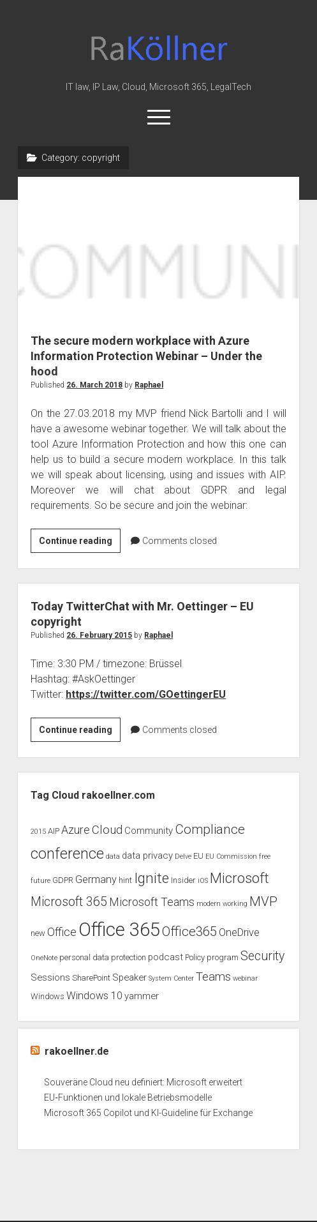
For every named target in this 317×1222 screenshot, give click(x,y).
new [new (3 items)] (38, 933)
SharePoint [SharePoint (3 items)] (91, 978)
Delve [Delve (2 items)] (183, 856)
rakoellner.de (77, 1051)
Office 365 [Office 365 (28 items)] (119, 929)
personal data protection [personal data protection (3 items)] (102, 957)
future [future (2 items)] (40, 881)
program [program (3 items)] (223, 957)
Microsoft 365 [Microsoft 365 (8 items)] (69, 901)
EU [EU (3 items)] (198, 856)
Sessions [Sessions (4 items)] (50, 977)
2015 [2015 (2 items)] (38, 831)
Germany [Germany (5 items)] (96, 879)
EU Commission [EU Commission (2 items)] (231, 856)
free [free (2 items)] (264, 856)
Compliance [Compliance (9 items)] (210, 829)
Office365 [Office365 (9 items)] (189, 931)
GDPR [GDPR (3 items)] (62, 880)
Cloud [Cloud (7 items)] (107, 830)
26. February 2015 (99, 635)
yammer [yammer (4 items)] (141, 996)
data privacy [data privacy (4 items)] (147, 855)
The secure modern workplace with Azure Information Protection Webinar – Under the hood (159, 247)
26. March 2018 (94, 385)
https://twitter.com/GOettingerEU (146, 694)
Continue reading (80, 542)
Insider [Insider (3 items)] (183, 880)
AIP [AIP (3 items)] (53, 831)
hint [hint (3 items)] (125, 880)
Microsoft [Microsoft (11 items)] (239, 878)
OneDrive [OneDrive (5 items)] (239, 932)
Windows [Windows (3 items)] (47, 996)
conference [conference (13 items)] (67, 854)
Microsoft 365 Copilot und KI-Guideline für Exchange (148, 1113)
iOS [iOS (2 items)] (203, 881)
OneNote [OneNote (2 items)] (44, 958)
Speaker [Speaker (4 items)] (129, 977)
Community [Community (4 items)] (148, 830)
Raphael (149, 385)
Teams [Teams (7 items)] (213, 977)
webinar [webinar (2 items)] (245, 978)
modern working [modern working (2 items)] (221, 904)
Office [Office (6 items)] (62, 932)
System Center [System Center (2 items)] (171, 978)
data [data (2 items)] (113, 856)
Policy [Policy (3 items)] (195, 957)
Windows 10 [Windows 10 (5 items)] (94, 996)
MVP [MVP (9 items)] (263, 901)
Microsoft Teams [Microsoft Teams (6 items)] (152, 902)
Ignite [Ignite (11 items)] (151, 878)
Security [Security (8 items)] (262, 956)
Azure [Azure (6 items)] (75, 830)
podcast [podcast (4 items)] (165, 957)
